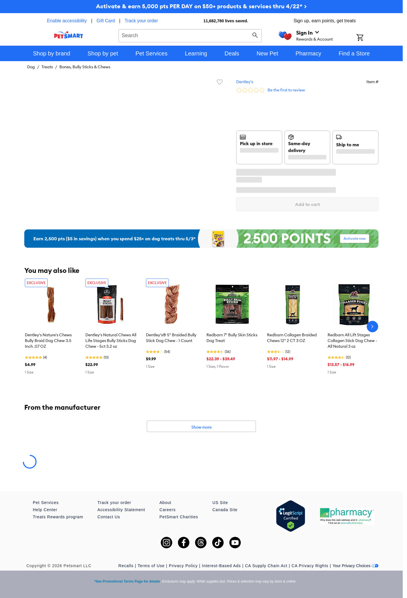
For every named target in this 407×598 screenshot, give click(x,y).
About (165, 502)
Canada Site (225, 509)
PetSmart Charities (178, 517)
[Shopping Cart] (367, 38)
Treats (47, 66)
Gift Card (106, 20)
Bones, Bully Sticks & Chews (84, 66)
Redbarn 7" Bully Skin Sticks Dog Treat (231, 337)
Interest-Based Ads (221, 565)
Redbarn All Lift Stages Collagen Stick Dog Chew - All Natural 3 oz (352, 340)
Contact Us (108, 517)
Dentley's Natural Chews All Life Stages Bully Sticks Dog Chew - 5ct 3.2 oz (110, 340)
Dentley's (244, 81)
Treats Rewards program (58, 517)
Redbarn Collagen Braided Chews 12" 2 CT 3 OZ (292, 337)
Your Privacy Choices (355, 565)
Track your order (141, 20)
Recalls (126, 565)
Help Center (45, 509)
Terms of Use (151, 565)
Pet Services (46, 502)
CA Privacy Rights (310, 565)
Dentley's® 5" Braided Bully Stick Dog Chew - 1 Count (171, 337)
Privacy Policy (183, 565)
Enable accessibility (67, 20)
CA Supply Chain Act (266, 565)
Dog (31, 66)
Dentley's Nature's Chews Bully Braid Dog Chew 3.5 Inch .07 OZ (48, 340)
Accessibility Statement (121, 509)
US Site (220, 502)
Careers (167, 509)
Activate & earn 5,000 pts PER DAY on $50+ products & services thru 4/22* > (201, 6)
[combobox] (190, 35)
